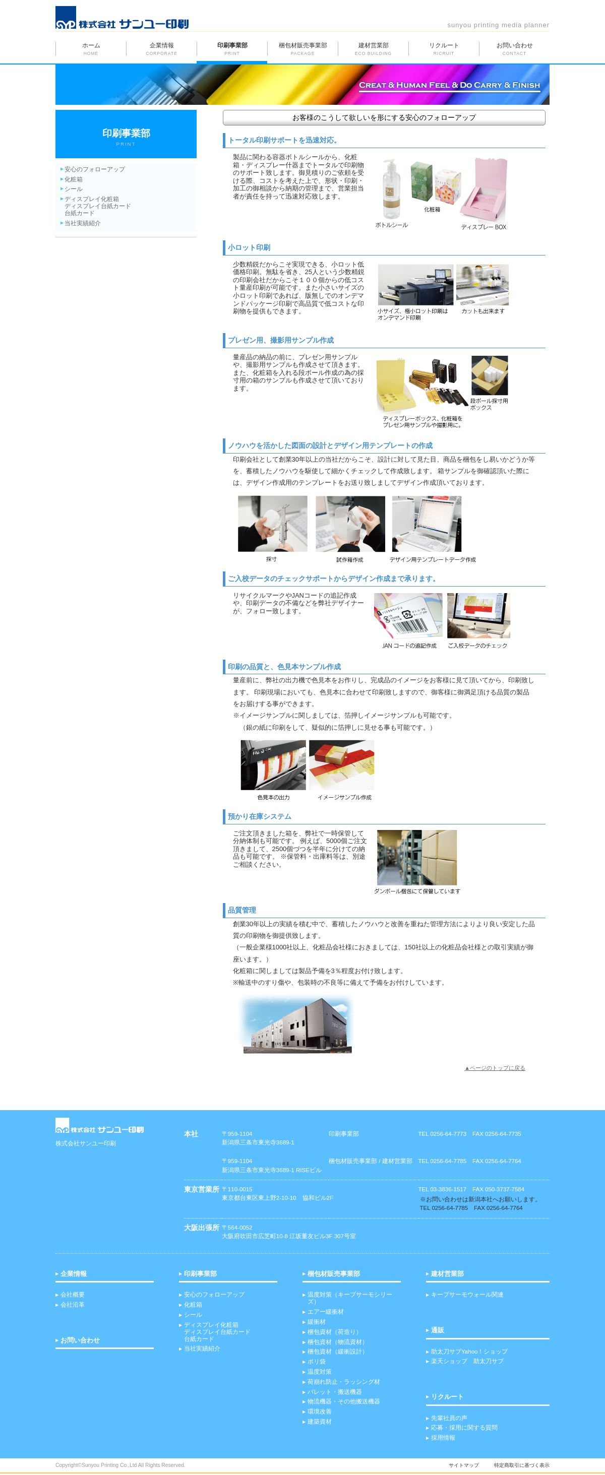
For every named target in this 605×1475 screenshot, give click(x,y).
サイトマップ (464, 1465)
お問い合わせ (80, 1340)
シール (74, 189)
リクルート (447, 1396)
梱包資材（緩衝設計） (338, 1352)
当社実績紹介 (83, 223)
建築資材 (320, 1422)
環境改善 (320, 1411)
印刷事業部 (200, 1273)
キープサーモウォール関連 (467, 1295)
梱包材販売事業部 (334, 1273)
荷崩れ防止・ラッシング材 (344, 1382)
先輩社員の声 (449, 1418)
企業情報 (73, 1273)
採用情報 (443, 1438)
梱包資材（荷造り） (335, 1332)
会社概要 (72, 1295)
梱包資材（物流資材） (338, 1342)
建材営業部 (447, 1273)
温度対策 (320, 1372)
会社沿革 (72, 1305)
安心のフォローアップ (95, 169)
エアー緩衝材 (326, 1312)
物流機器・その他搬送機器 (344, 1401)
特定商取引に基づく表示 (522, 1465)
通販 (437, 1330)
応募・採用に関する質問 (464, 1428)
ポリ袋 (317, 1362)
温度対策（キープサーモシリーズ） (350, 1298)
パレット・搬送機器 (335, 1392)
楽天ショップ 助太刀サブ (467, 1361)
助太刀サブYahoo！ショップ (469, 1352)
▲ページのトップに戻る (494, 1068)
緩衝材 (317, 1322)
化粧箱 (74, 179)
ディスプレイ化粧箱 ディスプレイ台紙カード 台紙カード (98, 206)
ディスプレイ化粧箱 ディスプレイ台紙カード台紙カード (217, 1332)
